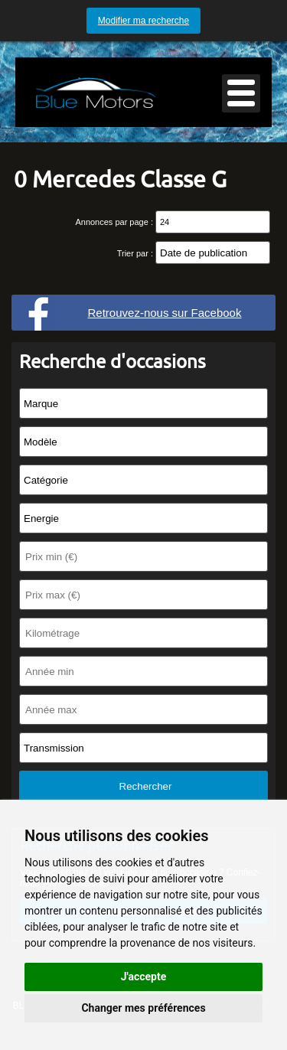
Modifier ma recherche (143, 20)
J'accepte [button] (144, 976)
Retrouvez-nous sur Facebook (165, 312)
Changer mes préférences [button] (143, 1008)
